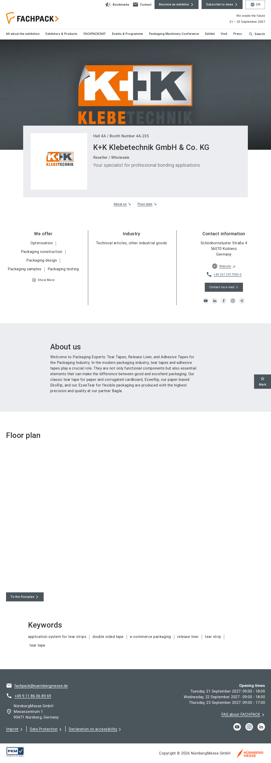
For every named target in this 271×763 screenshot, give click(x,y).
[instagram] (233, 301)
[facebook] (224, 301)
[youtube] (206, 301)
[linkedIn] (261, 727)
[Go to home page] (36, 14)
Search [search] (257, 34)
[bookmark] (115, 4)
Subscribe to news (219, 4)
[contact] (142, 4)
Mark (262, 381)
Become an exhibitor (174, 4)
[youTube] (237, 727)
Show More (43, 280)
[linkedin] (215, 301)
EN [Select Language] (255, 4)
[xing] (242, 301)
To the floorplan (22, 597)
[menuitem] (26, 34)
